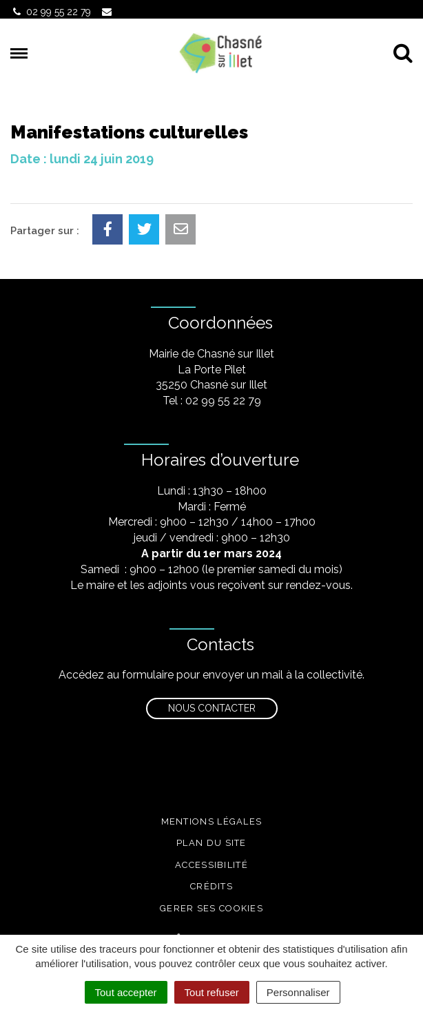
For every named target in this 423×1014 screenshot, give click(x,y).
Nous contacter (212, 708)
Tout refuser (212, 992)
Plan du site (211, 843)
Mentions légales (211, 821)
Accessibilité (211, 865)
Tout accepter (126, 992)
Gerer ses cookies (211, 908)
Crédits (211, 886)
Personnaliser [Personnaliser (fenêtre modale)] (298, 992)
